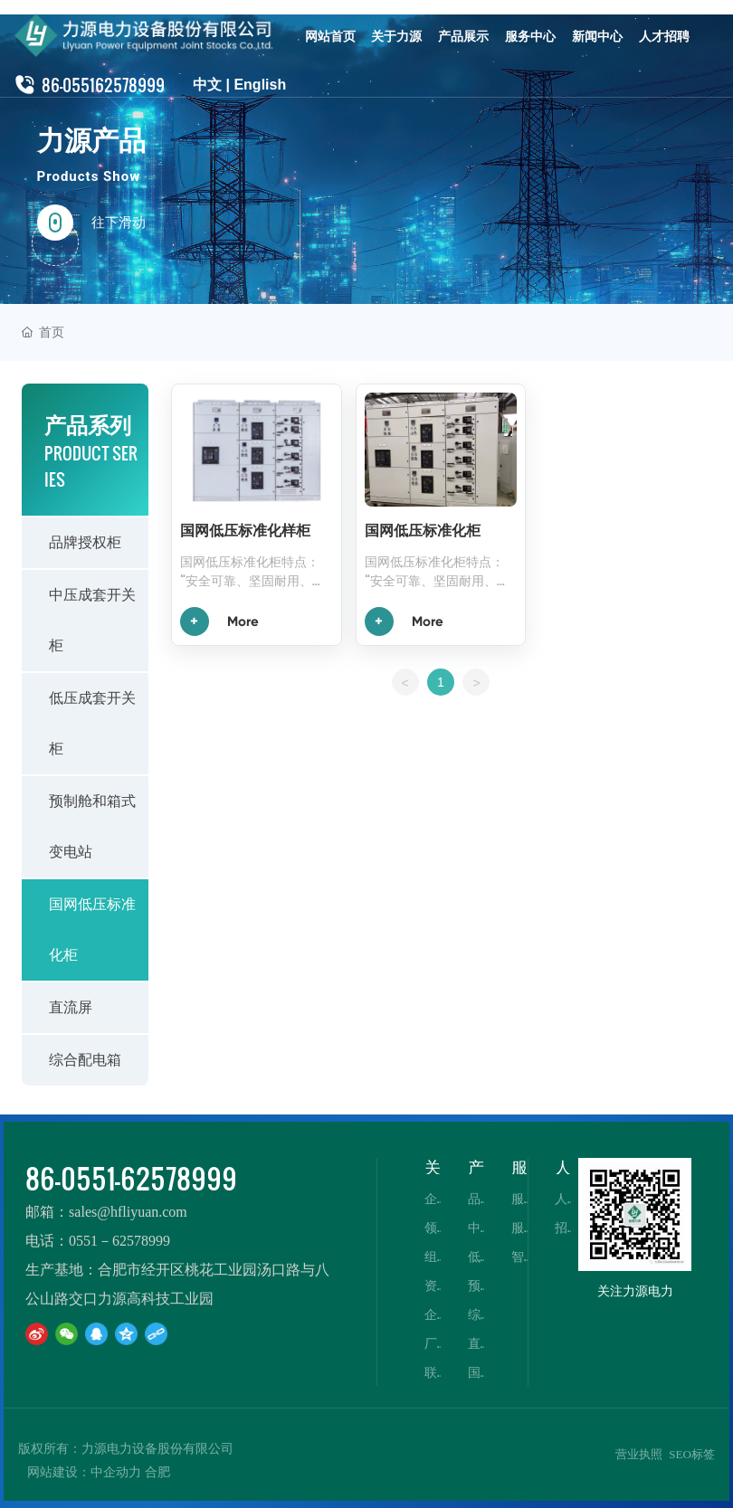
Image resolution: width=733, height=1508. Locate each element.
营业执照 (638, 1454)
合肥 (157, 1472)
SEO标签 (692, 1454)
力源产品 (91, 140)
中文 (207, 84)
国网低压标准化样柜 (245, 530)
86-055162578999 (103, 84)
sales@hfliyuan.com (128, 1211)
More (243, 621)
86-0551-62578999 (131, 1178)
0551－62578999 (119, 1240)
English (259, 84)
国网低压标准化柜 (423, 530)
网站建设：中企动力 (84, 1472)
